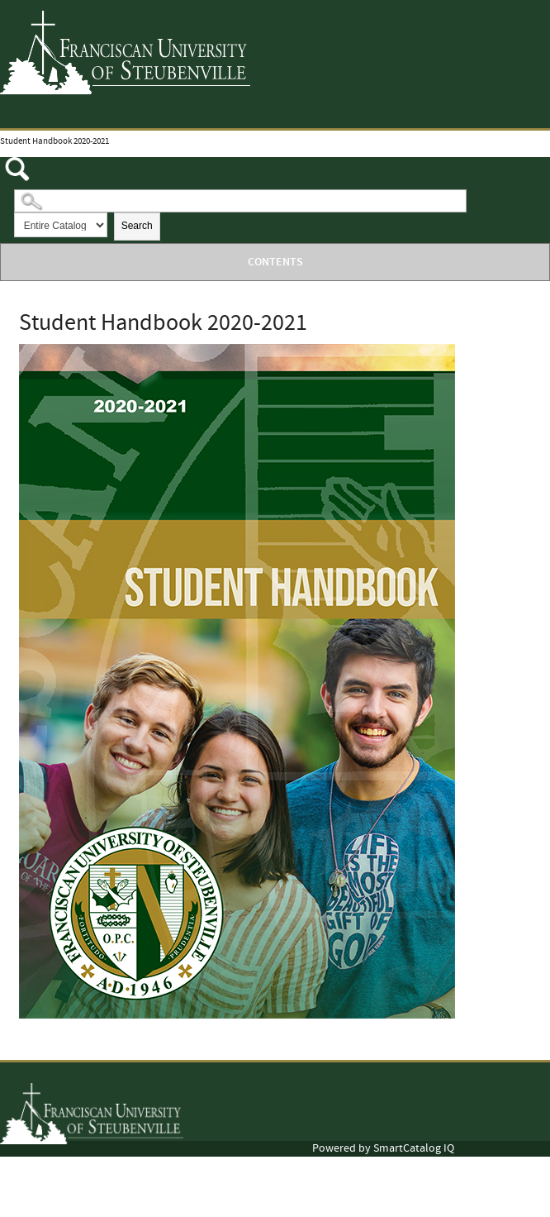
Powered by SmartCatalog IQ (383, 1148)
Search (137, 225)
